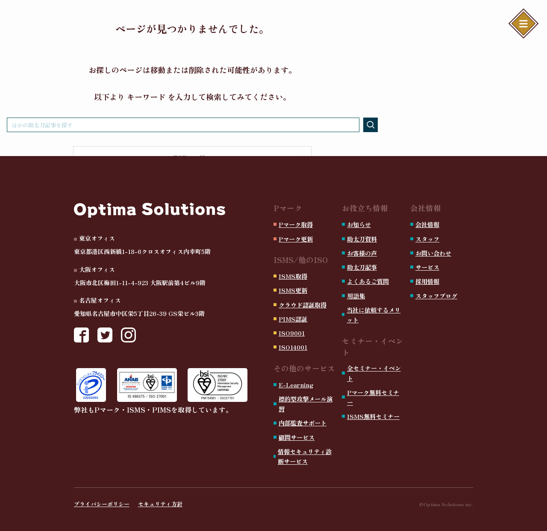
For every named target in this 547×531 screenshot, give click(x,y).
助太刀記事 (362, 267)
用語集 (356, 295)
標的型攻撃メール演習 (305, 403)
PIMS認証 (293, 318)
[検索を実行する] (370, 125)
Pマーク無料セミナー (373, 397)
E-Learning (296, 384)
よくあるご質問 (368, 281)
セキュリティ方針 (160, 504)
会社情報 (427, 224)
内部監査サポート (302, 422)
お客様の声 (362, 252)
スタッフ (427, 238)
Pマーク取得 (296, 224)
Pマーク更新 (296, 238)
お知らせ (359, 224)
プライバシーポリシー (101, 504)
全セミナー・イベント (374, 372)
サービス (427, 267)
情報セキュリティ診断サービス (305, 456)
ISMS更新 (293, 290)
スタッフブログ (436, 295)
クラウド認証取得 (302, 304)
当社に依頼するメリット (373, 314)
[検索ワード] (183, 125)
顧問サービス (297, 437)
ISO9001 (292, 332)
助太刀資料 (362, 238)
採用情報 (427, 281)
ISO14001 (293, 346)
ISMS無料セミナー (373, 416)
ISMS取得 (293, 275)
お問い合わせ (433, 252)
